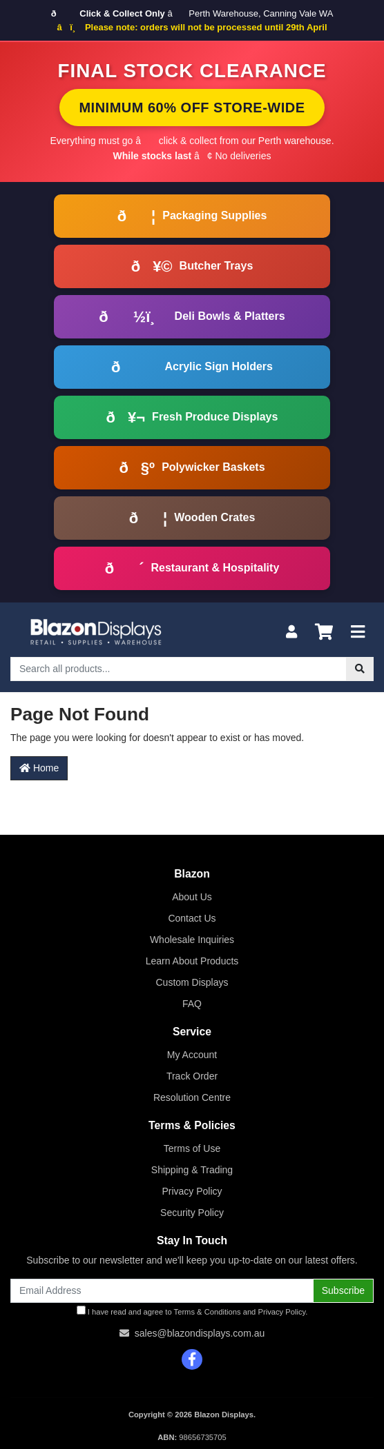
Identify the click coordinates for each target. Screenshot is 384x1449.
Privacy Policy (192, 1191)
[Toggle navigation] (358, 632)
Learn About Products (192, 960)
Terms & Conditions (207, 1312)
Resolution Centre (192, 1097)
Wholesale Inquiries (192, 939)
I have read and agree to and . (192, 1311)
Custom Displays (191, 982)
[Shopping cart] (324, 632)
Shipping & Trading (192, 1169)
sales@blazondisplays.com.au (200, 1333)
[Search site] (360, 669)
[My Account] (291, 632)
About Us (192, 896)
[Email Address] (162, 1291)
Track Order (192, 1076)
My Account (192, 1054)
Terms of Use (192, 1148)
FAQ (192, 1003)
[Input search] (178, 669)
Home (39, 767)
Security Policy (192, 1212)
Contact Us (191, 918)
